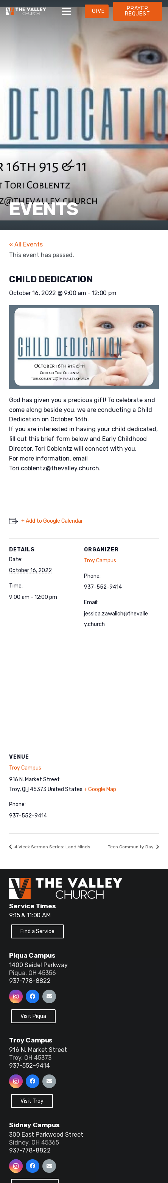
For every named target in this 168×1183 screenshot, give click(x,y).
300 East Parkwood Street (46, 1134)
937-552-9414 (29, 1065)
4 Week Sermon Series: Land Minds (51, 846)
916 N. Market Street (38, 1049)
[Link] (26, 11)
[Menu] (66, 11)
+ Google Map (100, 789)
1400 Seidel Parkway (38, 965)
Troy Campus (100, 560)
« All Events (26, 244)
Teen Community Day (131, 846)
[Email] (49, 996)
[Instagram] (16, 996)
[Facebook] (32, 996)
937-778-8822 (30, 980)
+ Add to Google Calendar (52, 521)
